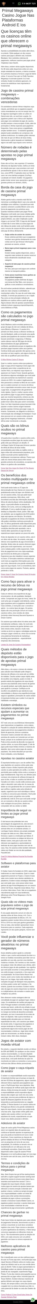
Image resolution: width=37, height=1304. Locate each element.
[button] (13, 3)
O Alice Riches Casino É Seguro (12, 359)
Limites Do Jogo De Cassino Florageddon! (16, 645)
